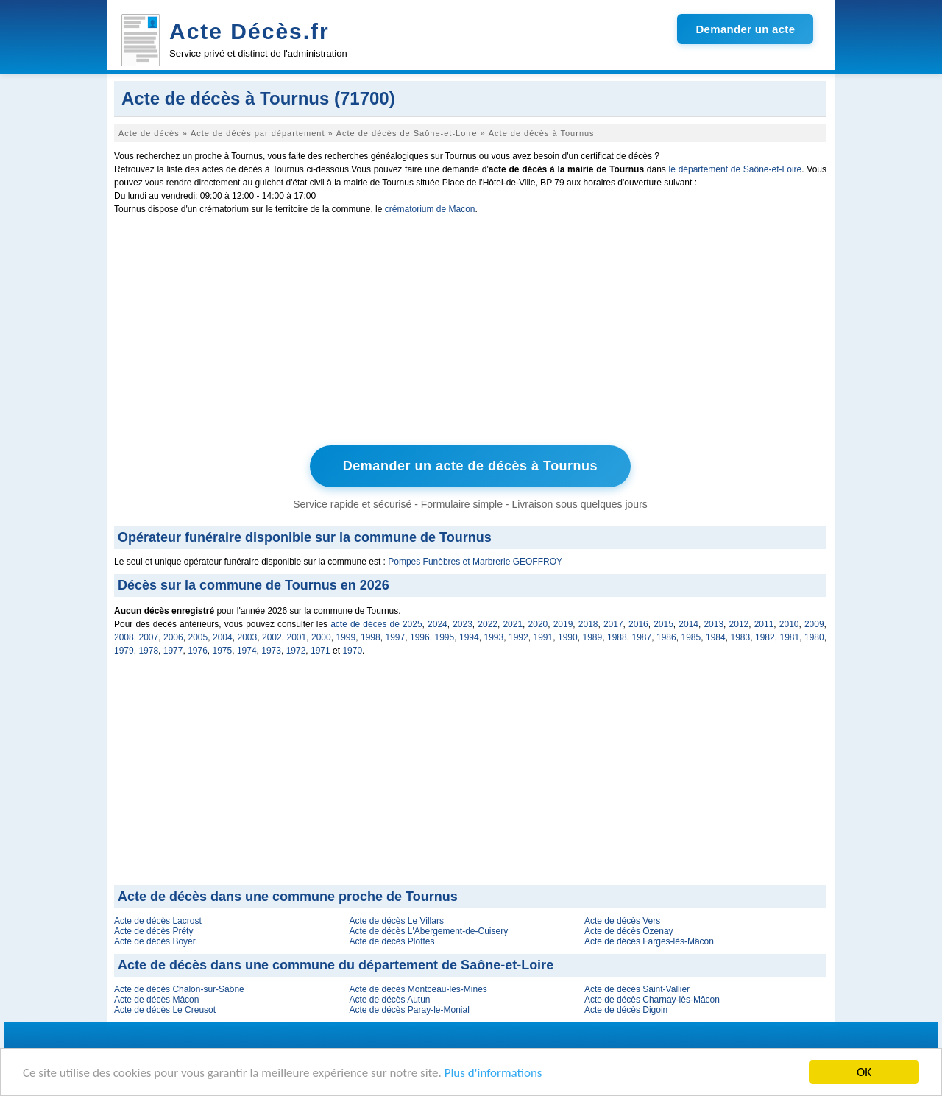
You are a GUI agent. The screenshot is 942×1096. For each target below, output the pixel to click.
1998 (370, 637)
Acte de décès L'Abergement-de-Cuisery (428, 931)
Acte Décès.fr (249, 31)
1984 (716, 637)
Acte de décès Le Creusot (165, 1010)
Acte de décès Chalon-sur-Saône (179, 989)
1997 (396, 637)
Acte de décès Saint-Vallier (637, 989)
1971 (320, 651)
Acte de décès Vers (622, 921)
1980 (814, 637)
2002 (272, 637)
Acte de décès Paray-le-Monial (409, 1010)
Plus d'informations (493, 1073)
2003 (248, 637)
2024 (437, 624)
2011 (764, 624)
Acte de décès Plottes (391, 941)
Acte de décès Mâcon (156, 999)
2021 (513, 624)
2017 (613, 624)
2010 (789, 624)
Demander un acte (745, 29)
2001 (297, 637)
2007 (149, 637)
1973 (271, 651)
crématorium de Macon (430, 209)
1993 (494, 637)
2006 (173, 637)
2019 (563, 624)
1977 (173, 651)
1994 (469, 637)
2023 (462, 624)
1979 (124, 651)
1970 (352, 651)
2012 (739, 624)
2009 (814, 624)
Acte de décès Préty (153, 931)
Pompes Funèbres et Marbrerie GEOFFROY (475, 561)
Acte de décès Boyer (155, 941)
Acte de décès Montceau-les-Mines (417, 989)
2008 (124, 637)
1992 (518, 637)
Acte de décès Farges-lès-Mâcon (649, 941)
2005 (198, 637)
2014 (688, 624)
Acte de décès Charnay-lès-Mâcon (652, 999)
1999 (346, 637)
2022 (487, 624)
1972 (296, 651)
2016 (638, 624)
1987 (642, 637)
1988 (617, 637)
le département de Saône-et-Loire (735, 169)
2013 (713, 624)
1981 (790, 637)
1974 (247, 651)
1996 (420, 637)
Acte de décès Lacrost (158, 921)
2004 (223, 637)
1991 (543, 637)
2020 (538, 624)
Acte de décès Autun (389, 999)
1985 (691, 637)
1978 (148, 651)
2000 (321, 637)
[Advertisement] (470, 333)
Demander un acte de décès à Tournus (470, 466)
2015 (663, 624)
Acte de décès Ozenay (628, 931)
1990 (568, 637)
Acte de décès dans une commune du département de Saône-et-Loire (335, 965)
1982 (765, 637)
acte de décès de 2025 (376, 624)
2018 (588, 624)
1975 (223, 651)
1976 (198, 651)
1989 (593, 637)
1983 (741, 637)
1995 (445, 637)
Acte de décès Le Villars (396, 921)
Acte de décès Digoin (625, 1010)
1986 (666, 637)
